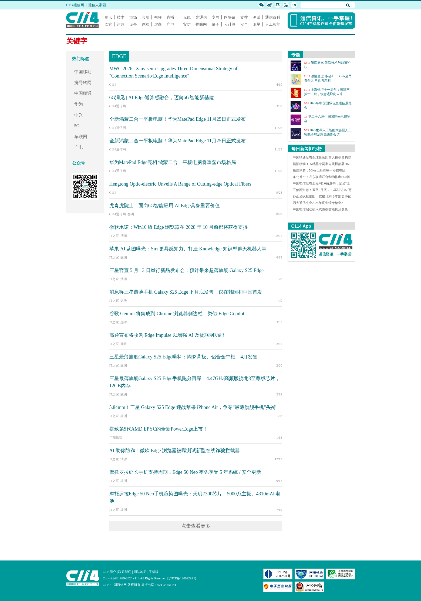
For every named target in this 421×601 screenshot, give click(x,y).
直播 (170, 17)
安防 (187, 24)
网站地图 (140, 572)
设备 (133, 24)
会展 (145, 17)
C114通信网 (75, 5)
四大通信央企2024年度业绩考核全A (318, 203)
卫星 (256, 24)
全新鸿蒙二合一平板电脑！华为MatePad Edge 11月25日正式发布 (177, 119)
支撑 (244, 17)
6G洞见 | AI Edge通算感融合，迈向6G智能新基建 (161, 97)
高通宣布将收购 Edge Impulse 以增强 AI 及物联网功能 (166, 335)
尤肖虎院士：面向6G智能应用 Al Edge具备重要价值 (164, 205)
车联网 (80, 136)
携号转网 (83, 82)
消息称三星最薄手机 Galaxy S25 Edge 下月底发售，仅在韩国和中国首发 (185, 292)
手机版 (154, 572)
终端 (145, 24)
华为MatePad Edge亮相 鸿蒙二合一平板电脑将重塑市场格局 (172, 162)
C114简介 (109, 572)
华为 (78, 104)
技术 (120, 17)
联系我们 (124, 572)
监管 (108, 24)
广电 (170, 24)
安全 (244, 24)
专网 (215, 17)
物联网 (201, 24)
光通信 (201, 17)
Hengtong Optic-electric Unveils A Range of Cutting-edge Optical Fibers (180, 184)
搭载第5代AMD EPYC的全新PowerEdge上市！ (158, 429)
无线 (187, 17)
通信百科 (272, 17)
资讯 (108, 17)
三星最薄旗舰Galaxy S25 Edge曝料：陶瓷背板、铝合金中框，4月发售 (183, 357)
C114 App (301, 226)
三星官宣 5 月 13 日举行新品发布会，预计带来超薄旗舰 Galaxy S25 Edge (186, 270)
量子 (215, 24)
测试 (256, 17)
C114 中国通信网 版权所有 (122, 585)
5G (77, 125)
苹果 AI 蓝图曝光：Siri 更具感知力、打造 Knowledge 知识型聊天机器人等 (188, 248)
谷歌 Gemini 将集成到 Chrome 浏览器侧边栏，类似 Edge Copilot (176, 313)
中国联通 (83, 93)
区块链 (229, 17)
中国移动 (83, 71)
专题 (295, 55)
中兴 (78, 115)
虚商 (158, 24)
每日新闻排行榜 (306, 148)
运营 (120, 24)
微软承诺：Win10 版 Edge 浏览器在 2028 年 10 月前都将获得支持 (178, 227)
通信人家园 (97, 5)
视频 (158, 17)
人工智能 (272, 24)
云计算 (229, 24)
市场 (133, 17)
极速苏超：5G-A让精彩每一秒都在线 (319, 170)
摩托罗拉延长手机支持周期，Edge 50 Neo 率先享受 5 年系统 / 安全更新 (185, 472)
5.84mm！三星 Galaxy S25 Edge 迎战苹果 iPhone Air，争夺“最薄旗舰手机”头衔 (192, 407)
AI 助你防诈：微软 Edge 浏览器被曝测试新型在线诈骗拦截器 (174, 450)
